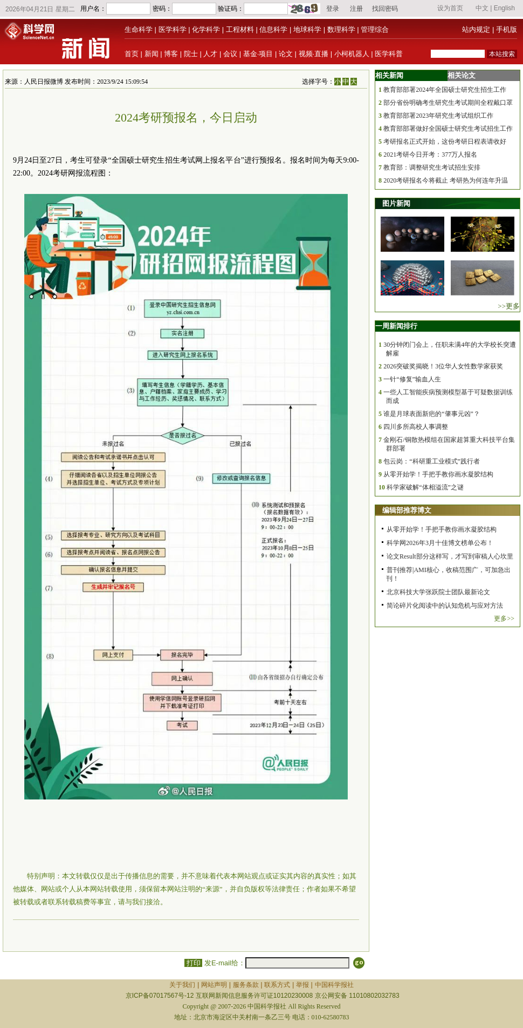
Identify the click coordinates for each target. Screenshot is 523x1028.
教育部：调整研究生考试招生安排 (431, 167)
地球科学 (307, 29)
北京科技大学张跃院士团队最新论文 (438, 592)
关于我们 (182, 985)
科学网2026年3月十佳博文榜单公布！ (440, 543)
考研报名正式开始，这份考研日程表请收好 (444, 141)
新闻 (151, 54)
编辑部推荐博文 (406, 510)
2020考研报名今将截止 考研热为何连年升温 (445, 180)
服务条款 (246, 985)
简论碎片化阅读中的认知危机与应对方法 (445, 605)
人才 (210, 54)
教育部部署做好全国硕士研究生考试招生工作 (448, 128)
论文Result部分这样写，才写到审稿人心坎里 (450, 556)
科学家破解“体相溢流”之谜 (425, 487)
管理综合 (375, 29)
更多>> (504, 618)
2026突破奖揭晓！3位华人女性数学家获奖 (443, 366)
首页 (132, 54)
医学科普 (389, 54)
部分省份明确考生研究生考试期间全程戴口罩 (448, 102)
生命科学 (139, 29)
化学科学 (206, 29)
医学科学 (173, 29)
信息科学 (273, 29)
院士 (191, 54)
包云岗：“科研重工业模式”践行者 (431, 461)
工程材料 (240, 29)
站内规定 (476, 29)
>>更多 (509, 306)
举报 (302, 985)
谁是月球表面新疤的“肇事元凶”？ (431, 414)
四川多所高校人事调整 (415, 427)
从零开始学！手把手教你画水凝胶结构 (438, 474)
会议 (230, 54)
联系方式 (277, 985)
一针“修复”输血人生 (412, 379)
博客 (171, 54)
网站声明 (214, 985)
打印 (193, 963)
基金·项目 (258, 54)
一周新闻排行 (396, 326)
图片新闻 (396, 203)
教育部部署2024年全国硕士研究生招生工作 (444, 89)
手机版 (506, 29)
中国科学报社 (334, 985)
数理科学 (341, 29)
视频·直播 (314, 54)
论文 (286, 54)
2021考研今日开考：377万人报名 (430, 154)
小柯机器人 (351, 54)
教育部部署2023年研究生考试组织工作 (438, 115)
